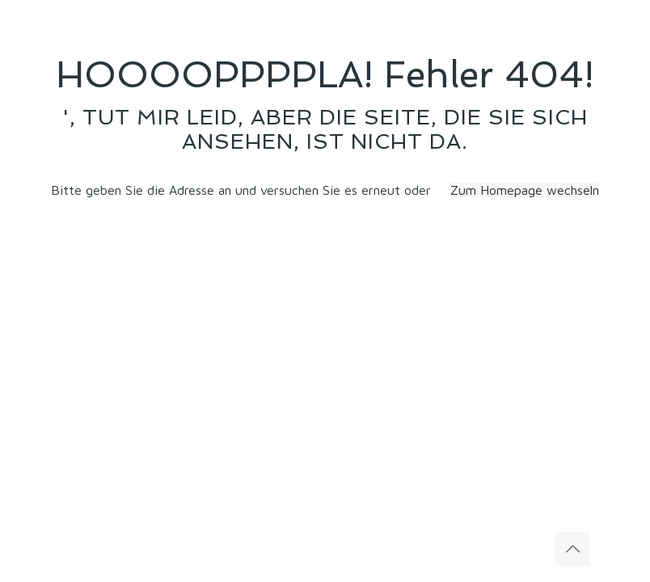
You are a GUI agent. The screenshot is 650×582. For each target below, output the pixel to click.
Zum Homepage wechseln (524, 190)
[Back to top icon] (572, 549)
